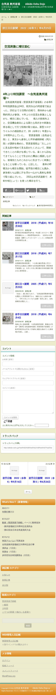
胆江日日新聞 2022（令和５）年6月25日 (26, 28)
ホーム (28, 492)
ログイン (6, 660)
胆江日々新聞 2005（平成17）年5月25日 (33, 286)
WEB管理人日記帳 (10, 641)
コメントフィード (10, 671)
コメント (18, 205)
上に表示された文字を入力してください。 (18, 425)
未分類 (5, 585)
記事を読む (47, 245)
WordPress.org (8, 676)
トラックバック (29, 205)
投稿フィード (8, 665)
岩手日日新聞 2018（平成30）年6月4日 (33, 316)
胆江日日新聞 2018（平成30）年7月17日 (33, 255)
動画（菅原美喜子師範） (13, 522)
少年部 (5, 608)
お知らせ (6, 575)
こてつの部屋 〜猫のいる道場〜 (16, 612)
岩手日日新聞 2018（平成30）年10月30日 (34, 224)
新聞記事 (50, 40)
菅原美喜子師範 (9, 601)
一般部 (5, 605)
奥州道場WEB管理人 (46, 205)
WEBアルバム (8, 541)
